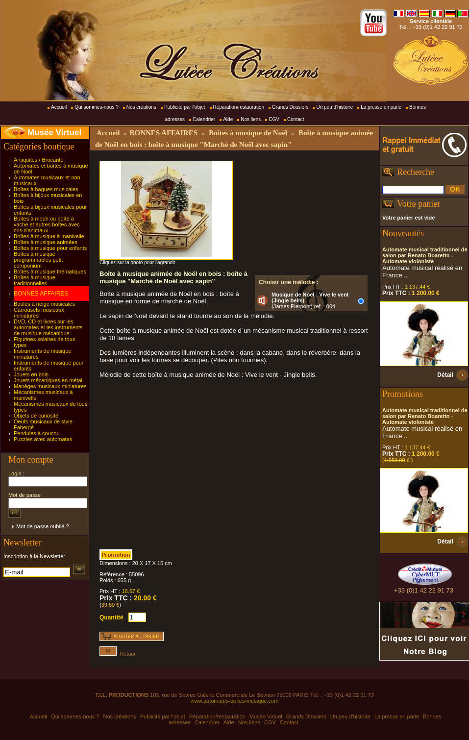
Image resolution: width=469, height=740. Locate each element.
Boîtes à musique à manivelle (49, 236)
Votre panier (418, 204)
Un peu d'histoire (334, 107)
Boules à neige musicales (44, 304)
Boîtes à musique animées (45, 242)
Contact (295, 119)
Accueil (59, 107)
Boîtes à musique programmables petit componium (38, 260)
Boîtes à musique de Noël (248, 133)
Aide (228, 119)
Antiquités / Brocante (39, 160)
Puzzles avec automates (43, 439)
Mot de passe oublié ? (42, 526)
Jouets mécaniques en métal (48, 380)
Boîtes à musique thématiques (50, 271)
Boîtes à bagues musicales (46, 189)
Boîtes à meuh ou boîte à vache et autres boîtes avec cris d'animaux (47, 224)
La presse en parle (381, 107)
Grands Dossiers (290, 107)
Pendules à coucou (37, 433)
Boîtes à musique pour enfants (50, 248)
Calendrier (204, 119)
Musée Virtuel (54, 132)
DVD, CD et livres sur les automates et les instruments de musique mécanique (48, 327)
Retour (117, 654)
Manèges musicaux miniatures (50, 386)
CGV (274, 119)
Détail (445, 374)
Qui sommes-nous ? (96, 107)
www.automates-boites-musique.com (235, 701)
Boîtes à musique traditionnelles (34, 280)
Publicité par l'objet (184, 107)
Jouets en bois (31, 374)
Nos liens (251, 119)
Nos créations (141, 107)
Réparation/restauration (239, 107)
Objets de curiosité (36, 416)
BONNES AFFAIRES (41, 293)
